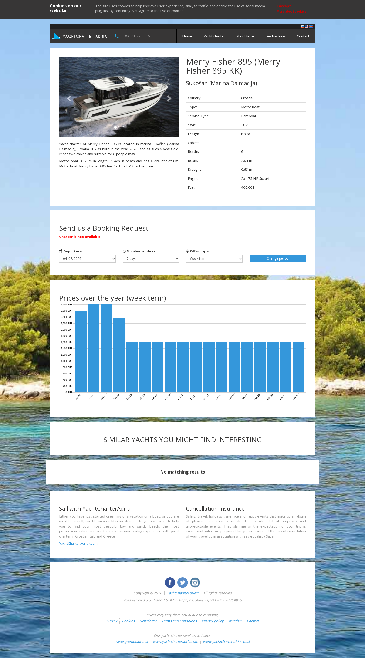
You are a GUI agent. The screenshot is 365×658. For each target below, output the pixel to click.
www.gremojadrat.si (131, 641)
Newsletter (148, 620)
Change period (278, 258)
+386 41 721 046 (136, 36)
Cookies (128, 620)
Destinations (275, 36)
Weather (235, 620)
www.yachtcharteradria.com (175, 641)
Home (187, 36)
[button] (68, 97)
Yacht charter (214, 36)
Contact (303, 36)
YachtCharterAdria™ (182, 593)
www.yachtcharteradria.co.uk (226, 641)
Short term (245, 36)
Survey (111, 620)
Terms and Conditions (179, 620)
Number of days (139, 251)
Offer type (197, 251)
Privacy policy (212, 620)
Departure (70, 251)
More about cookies (291, 11)
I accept (284, 5)
